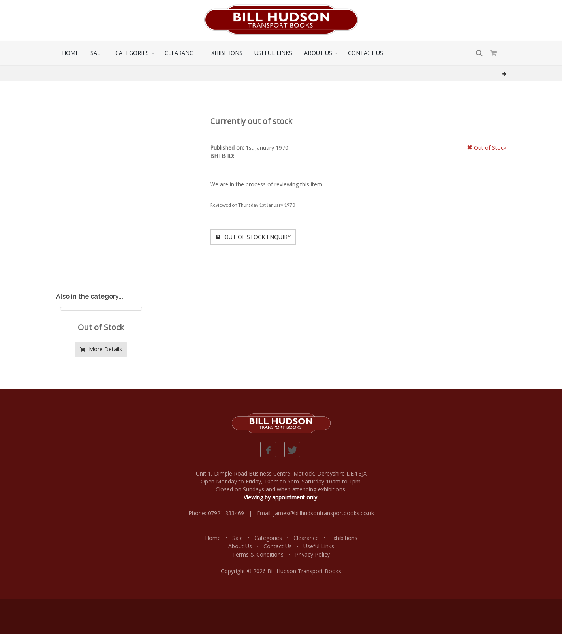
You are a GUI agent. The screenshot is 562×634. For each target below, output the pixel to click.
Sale (237, 538)
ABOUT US (318, 52)
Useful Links (318, 546)
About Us (240, 546)
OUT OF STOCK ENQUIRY (253, 237)
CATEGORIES (132, 52)
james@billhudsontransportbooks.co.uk (323, 513)
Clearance (306, 538)
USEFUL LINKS (273, 52)
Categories (268, 538)
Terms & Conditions (258, 554)
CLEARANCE (180, 52)
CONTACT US (365, 52)
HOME (70, 52)
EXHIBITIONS (225, 52)
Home (213, 538)
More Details (101, 349)
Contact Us (277, 546)
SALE (96, 52)
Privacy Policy (312, 554)
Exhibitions (343, 538)
